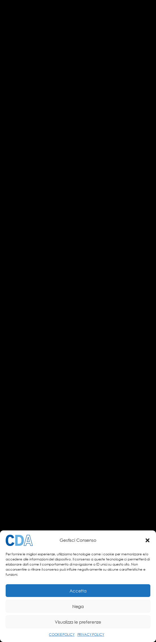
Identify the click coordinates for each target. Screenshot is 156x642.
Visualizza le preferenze (78, 621)
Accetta (78, 590)
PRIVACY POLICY (90, 634)
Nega (78, 606)
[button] (147, 540)
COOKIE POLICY (61, 634)
